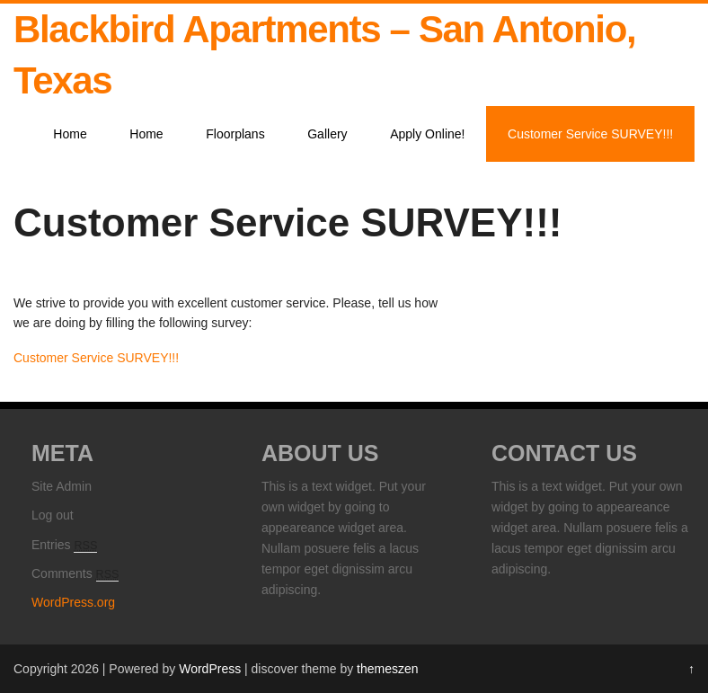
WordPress (210, 669)
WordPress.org (73, 602)
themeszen (387, 669)
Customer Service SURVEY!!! (590, 134)
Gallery (327, 134)
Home (69, 134)
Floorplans (235, 134)
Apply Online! (427, 134)
